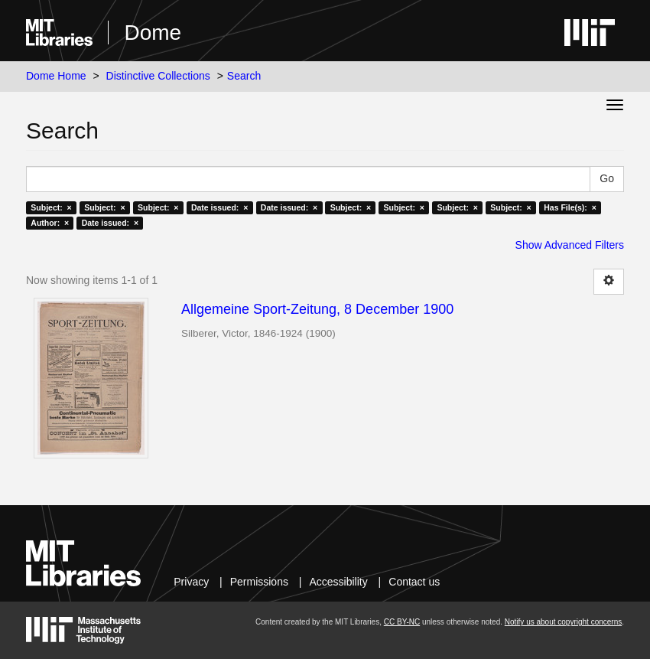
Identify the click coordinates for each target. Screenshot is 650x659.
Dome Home (56, 76)
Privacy (191, 582)
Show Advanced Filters (569, 245)
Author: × (50, 222)
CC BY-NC (402, 622)
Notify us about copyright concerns (563, 622)
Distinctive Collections (158, 76)
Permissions (259, 582)
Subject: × (51, 207)
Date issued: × (219, 207)
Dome (152, 32)
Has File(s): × (570, 207)
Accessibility (338, 582)
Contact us (414, 582)
